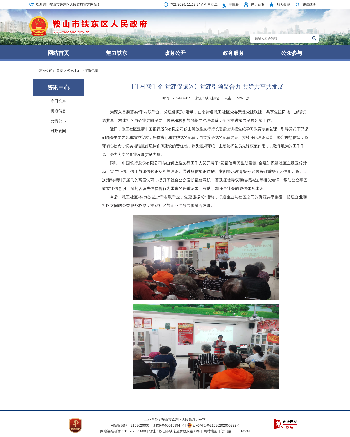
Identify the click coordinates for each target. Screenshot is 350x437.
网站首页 (58, 53)
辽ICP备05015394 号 (168, 425)
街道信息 (91, 71)
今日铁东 (58, 101)
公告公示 (58, 121)
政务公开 (175, 53)
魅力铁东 (116, 53)
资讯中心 (74, 71)
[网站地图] (211, 431)
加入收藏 (283, 5)
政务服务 (233, 53)
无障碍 (234, 5)
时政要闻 (58, 131)
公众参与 (291, 53)
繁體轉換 (309, 5)
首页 (59, 71)
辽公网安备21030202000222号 (213, 425)
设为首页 (257, 5)
